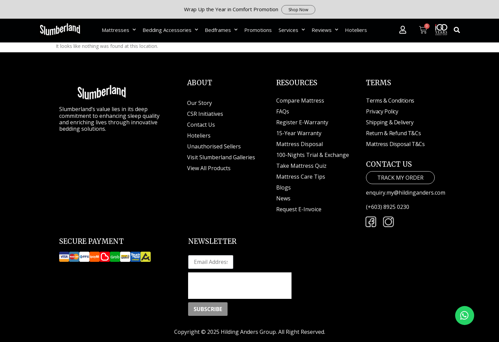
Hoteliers (356, 29)
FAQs (282, 111)
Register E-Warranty (302, 122)
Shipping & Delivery (389, 122)
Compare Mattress (300, 100)
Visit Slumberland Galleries (221, 157)
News (283, 198)
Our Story (199, 103)
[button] (456, 29)
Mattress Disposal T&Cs (395, 144)
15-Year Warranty (298, 133)
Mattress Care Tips (300, 176)
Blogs (283, 187)
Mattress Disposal (299, 144)
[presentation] (240, 285)
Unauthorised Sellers (214, 146)
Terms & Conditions (390, 100)
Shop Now (298, 10)
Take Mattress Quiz (301, 165)
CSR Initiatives (205, 114)
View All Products (209, 168)
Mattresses (119, 29)
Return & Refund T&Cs (393, 133)
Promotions (258, 29)
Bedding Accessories (170, 29)
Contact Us (201, 124)
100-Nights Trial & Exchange (312, 155)
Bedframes (221, 29)
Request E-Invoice (298, 209)
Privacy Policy (382, 111)
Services (292, 29)
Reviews (325, 29)
